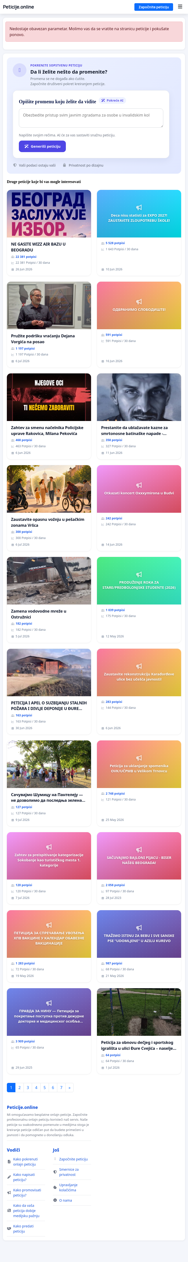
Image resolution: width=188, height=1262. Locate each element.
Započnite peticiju (154, 7)
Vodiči (13, 1150)
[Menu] (180, 7)
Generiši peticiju (42, 146)
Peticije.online (18, 7)
